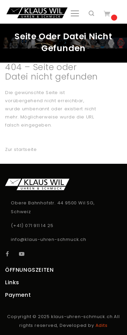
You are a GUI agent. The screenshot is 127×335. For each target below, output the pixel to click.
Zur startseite (21, 149)
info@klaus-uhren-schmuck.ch (48, 239)
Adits (102, 325)
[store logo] (37, 12)
